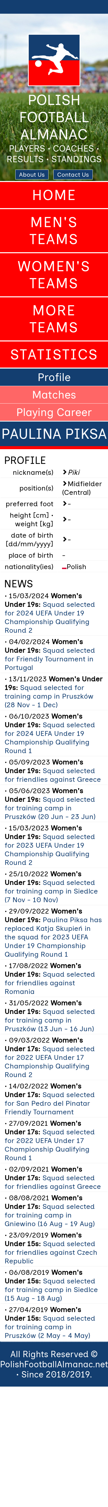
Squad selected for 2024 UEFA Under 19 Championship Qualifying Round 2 (50, 617)
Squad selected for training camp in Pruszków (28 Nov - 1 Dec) (49, 696)
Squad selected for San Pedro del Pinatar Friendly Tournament (50, 1103)
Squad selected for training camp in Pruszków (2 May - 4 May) (50, 1327)
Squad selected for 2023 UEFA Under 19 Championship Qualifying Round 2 (50, 849)
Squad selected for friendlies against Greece (53, 775)
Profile (54, 377)
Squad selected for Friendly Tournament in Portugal (50, 659)
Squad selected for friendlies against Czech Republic (51, 1252)
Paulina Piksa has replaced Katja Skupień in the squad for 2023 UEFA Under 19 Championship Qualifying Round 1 (53, 936)
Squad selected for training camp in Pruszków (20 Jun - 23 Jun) (50, 808)
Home (54, 195)
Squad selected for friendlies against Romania (50, 983)
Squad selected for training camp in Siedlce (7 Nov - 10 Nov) (51, 891)
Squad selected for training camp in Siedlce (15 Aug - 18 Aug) (51, 1289)
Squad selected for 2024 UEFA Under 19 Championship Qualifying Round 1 (50, 737)
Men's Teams (54, 231)
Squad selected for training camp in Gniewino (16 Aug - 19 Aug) (50, 1215)
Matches (54, 394)
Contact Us (73, 174)
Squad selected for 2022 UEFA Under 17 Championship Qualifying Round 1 (50, 1145)
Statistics (54, 354)
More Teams (54, 319)
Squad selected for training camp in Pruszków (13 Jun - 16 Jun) (50, 1020)
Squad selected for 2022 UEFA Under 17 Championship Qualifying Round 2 (50, 1061)
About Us (32, 174)
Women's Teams (54, 275)
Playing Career (54, 412)
